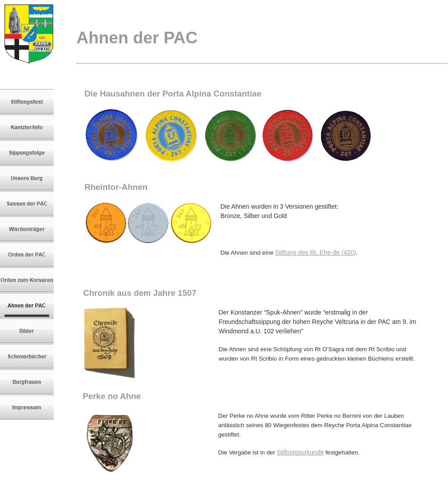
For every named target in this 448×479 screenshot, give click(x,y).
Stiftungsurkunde (300, 452)
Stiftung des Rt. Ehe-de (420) (315, 252)
